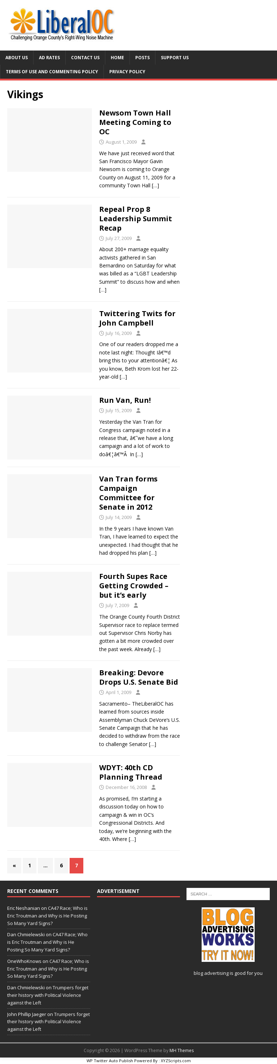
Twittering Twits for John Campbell (137, 318)
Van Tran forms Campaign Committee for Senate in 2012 (128, 493)
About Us (16, 57)
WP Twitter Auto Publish (110, 1060)
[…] (155, 185)
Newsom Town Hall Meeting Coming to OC (135, 122)
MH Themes (182, 1050)
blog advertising (211, 973)
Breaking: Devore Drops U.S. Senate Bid (138, 677)
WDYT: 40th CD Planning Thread (130, 772)
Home (117, 57)
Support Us (175, 57)
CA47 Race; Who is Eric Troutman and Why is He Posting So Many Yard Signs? (47, 915)
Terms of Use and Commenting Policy (52, 72)
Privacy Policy (127, 72)
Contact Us (85, 57)
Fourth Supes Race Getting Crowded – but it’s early (133, 585)
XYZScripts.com (176, 1060)
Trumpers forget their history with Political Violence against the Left (47, 995)
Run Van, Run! (125, 400)
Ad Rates (49, 57)
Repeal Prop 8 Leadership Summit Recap (135, 218)
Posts (142, 57)
